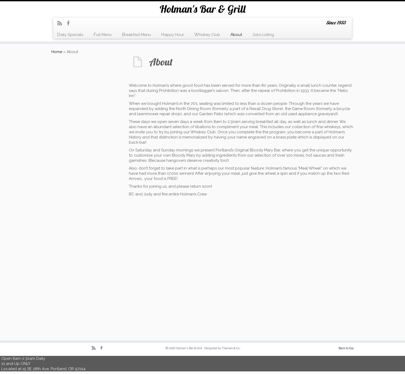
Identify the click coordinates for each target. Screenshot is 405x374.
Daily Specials (70, 34)
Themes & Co (230, 348)
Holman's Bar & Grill (202, 9)
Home (56, 51)
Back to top (346, 348)
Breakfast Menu (136, 34)
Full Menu (103, 34)
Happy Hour (172, 34)
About (236, 34)
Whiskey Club (207, 34)
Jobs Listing (263, 34)
